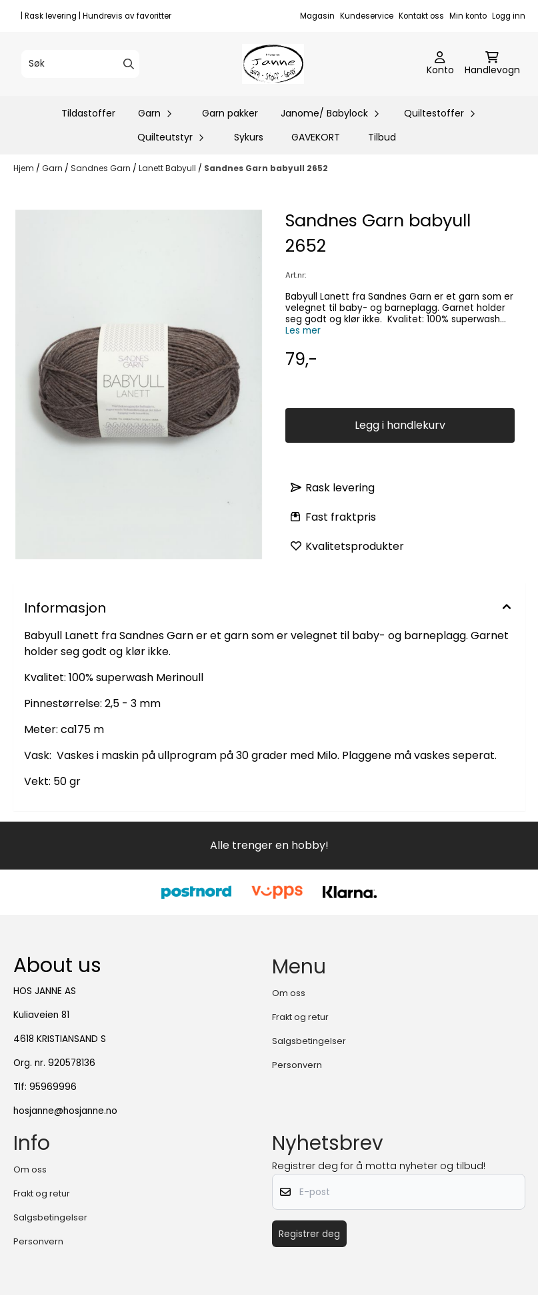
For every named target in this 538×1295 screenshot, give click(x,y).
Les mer (303, 330)
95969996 (53, 1087)
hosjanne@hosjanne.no (65, 1111)
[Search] (129, 64)
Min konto (468, 16)
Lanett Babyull (168, 168)
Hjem (24, 168)
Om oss (288, 993)
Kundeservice (366, 16)
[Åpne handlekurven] (492, 64)
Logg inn (508, 16)
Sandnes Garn (102, 168)
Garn (53, 168)
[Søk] (80, 64)
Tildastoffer (88, 113)
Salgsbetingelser (309, 1041)
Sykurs (248, 137)
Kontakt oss (421, 16)
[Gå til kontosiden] (440, 64)
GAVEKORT (315, 137)
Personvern (297, 1065)
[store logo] (273, 64)
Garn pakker (230, 113)
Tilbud (382, 137)
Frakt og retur (300, 1017)
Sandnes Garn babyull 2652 (266, 168)
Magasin (317, 16)
